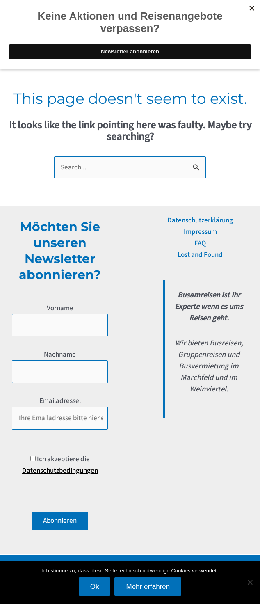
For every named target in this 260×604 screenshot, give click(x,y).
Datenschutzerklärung (200, 220)
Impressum (200, 232)
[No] (250, 582)
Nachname (60, 354)
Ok (94, 586)
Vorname (60, 308)
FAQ (200, 243)
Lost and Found (200, 255)
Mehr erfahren (148, 586)
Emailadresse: (60, 401)
